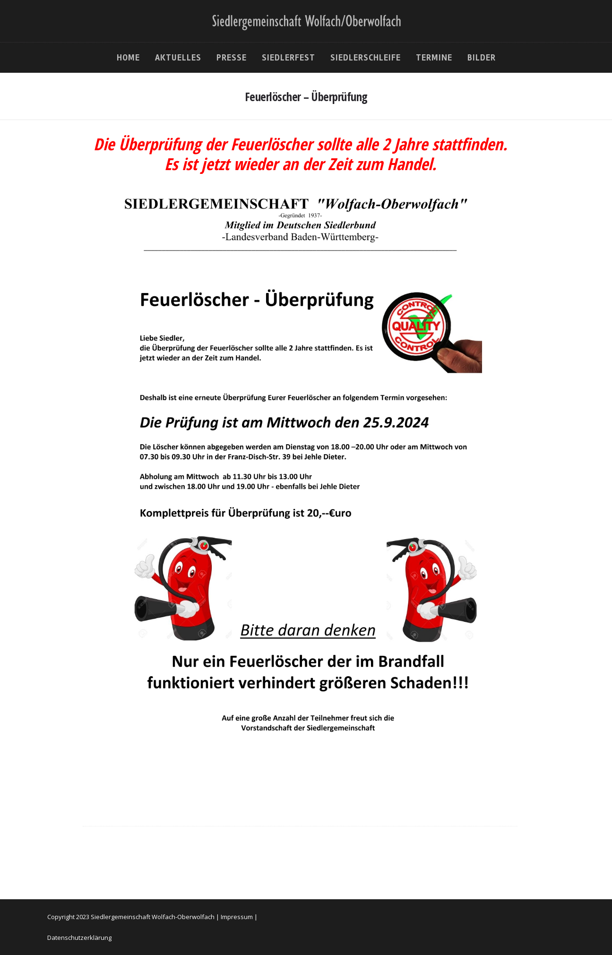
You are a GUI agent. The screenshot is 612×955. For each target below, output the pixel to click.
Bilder (481, 57)
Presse (231, 57)
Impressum (237, 916)
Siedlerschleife (365, 57)
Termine (434, 57)
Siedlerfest (288, 57)
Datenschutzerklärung (79, 937)
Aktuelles (178, 57)
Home (128, 57)
